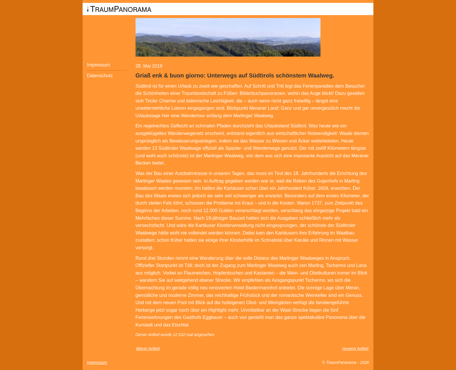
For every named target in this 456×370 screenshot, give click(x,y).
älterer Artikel (148, 348)
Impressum (98, 64)
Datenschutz (100, 75)
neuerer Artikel (355, 348)
